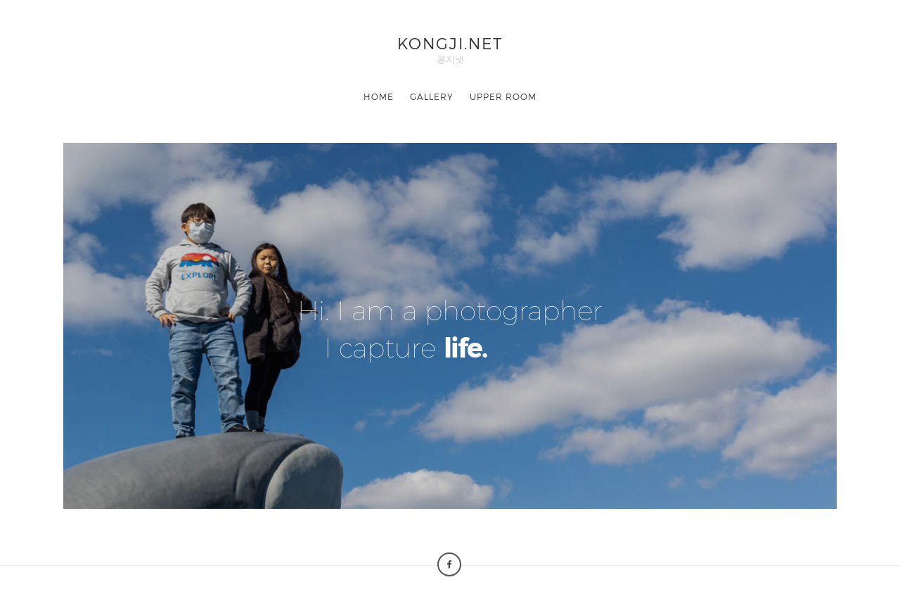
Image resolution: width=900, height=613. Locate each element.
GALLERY (432, 96)
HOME (379, 96)
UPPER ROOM (503, 96)
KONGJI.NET (450, 42)
